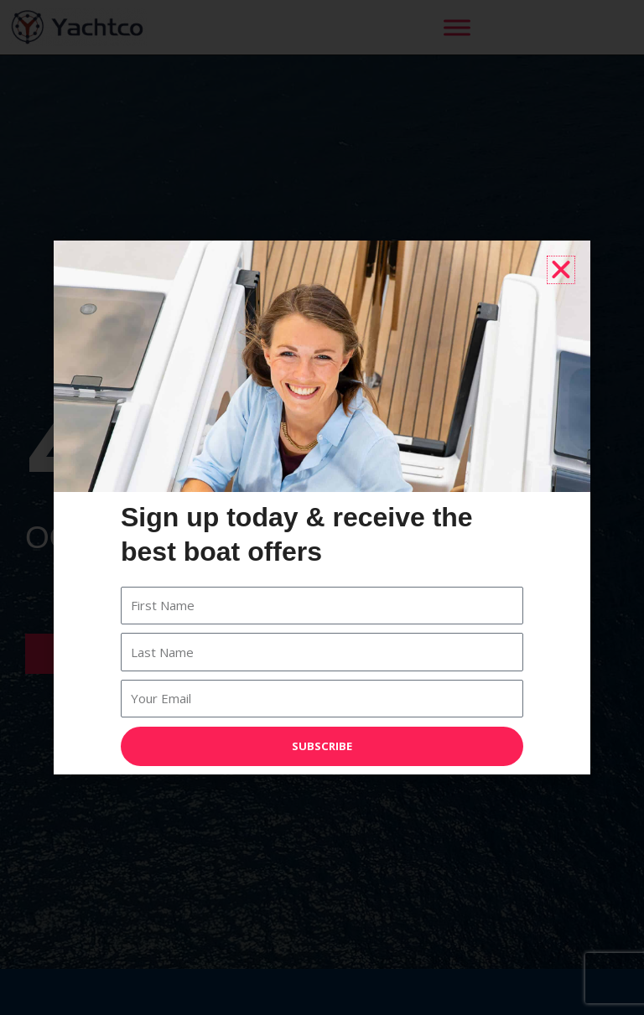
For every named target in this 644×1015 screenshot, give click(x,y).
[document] (322, 507)
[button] (561, 269)
